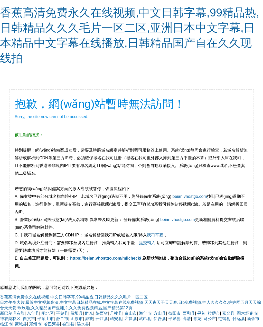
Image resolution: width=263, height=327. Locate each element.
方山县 (160, 313)
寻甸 (201, 313)
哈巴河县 (52, 324)
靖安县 (116, 318)
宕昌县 (131, 318)
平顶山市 (45, 318)
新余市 (253, 318)
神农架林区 (10, 318)
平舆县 (62, 313)
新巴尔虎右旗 (12, 313)
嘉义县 (228, 313)
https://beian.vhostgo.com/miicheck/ (105, 258)
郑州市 (35, 324)
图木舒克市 (247, 313)
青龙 (197, 318)
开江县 (102, 318)
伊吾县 (160, 318)
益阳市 (174, 313)
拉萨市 (214, 313)
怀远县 (239, 318)
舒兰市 (62, 318)
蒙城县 (21, 324)
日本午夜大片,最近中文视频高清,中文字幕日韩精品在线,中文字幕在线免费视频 (71, 302)
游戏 (89, 318)
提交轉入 (147, 243)
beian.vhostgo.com (189, 196)
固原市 (76, 318)
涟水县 (83, 324)
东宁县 (33, 313)
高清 (187, 318)
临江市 (6, 324)
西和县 (189, 313)
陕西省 (102, 313)
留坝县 (76, 313)
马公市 (210, 318)
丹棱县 (116, 313)
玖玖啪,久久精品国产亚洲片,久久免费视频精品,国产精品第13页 (74, 308)
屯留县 (224, 318)
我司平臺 (155, 235)
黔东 (89, 313)
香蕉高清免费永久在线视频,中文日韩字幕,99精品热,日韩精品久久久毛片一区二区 (74, 297)
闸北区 (47, 313)
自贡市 (29, 318)
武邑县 (145, 318)
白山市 (131, 313)
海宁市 (145, 313)
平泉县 (174, 318)
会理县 (68, 324)
